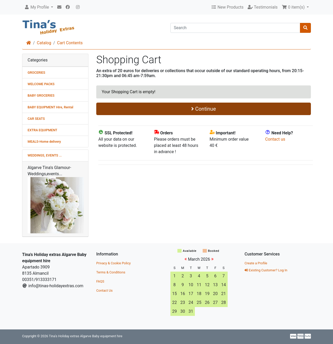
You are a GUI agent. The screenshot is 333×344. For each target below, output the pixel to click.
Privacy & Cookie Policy (113, 263)
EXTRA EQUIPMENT (42, 130)
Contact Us (104, 290)
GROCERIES (36, 72)
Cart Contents (70, 42)
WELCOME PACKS (41, 84)
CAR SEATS (36, 119)
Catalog (44, 42)
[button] (38, 7)
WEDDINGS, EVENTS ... (45, 155)
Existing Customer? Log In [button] (266, 270)
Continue (203, 109)
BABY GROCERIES (41, 95)
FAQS (100, 281)
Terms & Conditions (110, 272)
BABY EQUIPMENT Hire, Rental (50, 107)
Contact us (275, 139)
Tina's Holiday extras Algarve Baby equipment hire (85, 336)
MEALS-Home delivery (44, 141)
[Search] (235, 28)
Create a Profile (256, 263)
